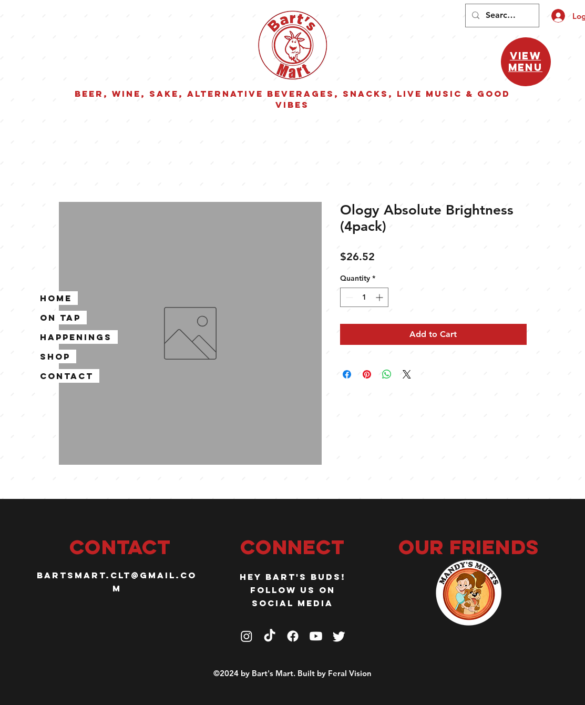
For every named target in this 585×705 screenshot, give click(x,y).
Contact (67, 376)
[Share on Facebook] (347, 374)
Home (56, 298)
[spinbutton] (364, 297)
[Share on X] (407, 374)
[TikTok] (269, 636)
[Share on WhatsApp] (387, 374)
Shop (55, 356)
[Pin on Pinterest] (367, 374)
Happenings (76, 337)
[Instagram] (246, 636)
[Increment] (380, 297)
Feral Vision (350, 673)
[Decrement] (348, 297)
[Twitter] (339, 636)
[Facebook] (292, 636)
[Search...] (501, 15)
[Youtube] (316, 636)
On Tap (60, 317)
